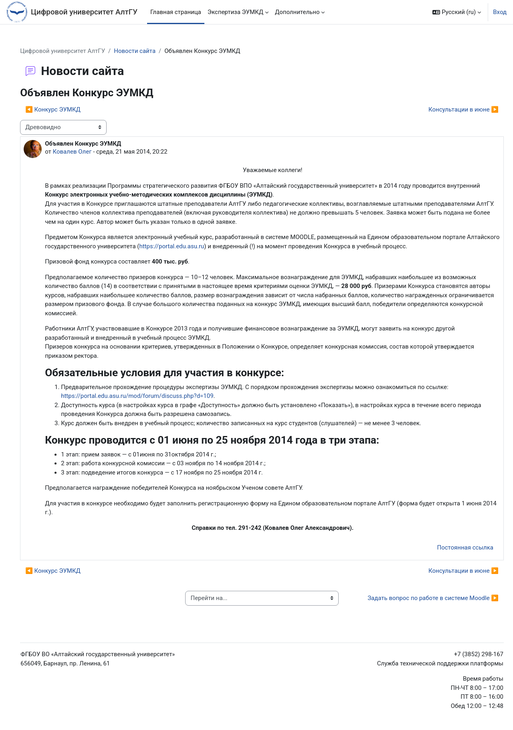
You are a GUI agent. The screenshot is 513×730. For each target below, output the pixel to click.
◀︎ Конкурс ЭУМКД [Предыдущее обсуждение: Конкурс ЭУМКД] (53, 109)
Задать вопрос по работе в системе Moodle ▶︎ (433, 598)
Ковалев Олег (72, 151)
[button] (456, 12)
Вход (500, 12)
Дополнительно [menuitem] (297, 12)
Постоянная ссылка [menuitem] (465, 547)
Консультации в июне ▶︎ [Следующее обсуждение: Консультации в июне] (463, 109)
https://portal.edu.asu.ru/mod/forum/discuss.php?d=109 (137, 395)
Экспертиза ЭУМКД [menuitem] (235, 12)
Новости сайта (135, 51)
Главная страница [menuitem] (175, 12)
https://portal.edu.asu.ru (171, 246)
